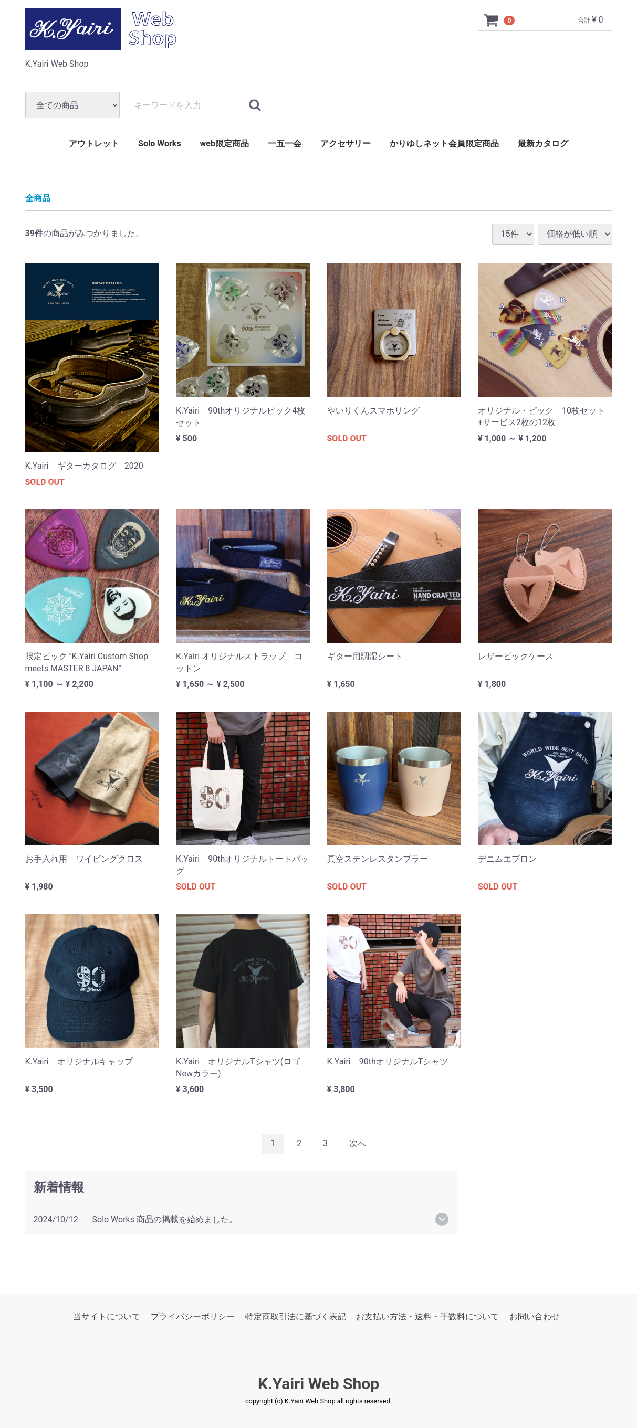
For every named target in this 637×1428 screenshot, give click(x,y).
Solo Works (159, 144)
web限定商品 (224, 144)
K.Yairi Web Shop (318, 1383)
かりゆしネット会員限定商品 (444, 144)
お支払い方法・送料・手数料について (427, 1316)
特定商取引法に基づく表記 (295, 1316)
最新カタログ (543, 144)
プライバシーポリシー (193, 1316)
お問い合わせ (534, 1316)
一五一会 (284, 144)
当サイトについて (106, 1316)
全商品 (37, 199)
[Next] (357, 1144)
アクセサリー (345, 144)
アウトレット (94, 144)
